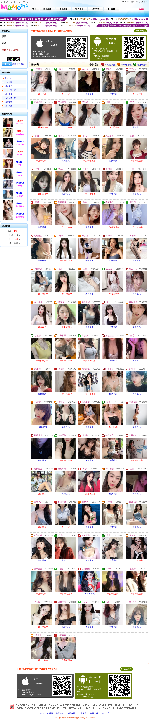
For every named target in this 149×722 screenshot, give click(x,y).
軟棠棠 (20, 154)
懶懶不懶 (20, 206)
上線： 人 (13, 231)
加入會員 (82, 713)
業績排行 (8, 78)
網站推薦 (8, 94)
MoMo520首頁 (128, 1)
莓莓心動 (20, 144)
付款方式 (105, 713)
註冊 (14, 64)
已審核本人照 (10, 98)
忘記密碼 (20, 64)
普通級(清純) (142, 65)
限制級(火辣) (110, 65)
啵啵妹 (20, 186)
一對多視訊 (42, 427)
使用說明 (94, 713)
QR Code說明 (140, 31)
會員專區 (71, 713)
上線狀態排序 (10, 90)
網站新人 (8, 86)
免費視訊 (89, 94)
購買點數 (59, 713)
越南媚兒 (20, 123)
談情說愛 (8, 102)
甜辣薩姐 (20, 217)
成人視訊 (8, 106)
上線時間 (8, 82)
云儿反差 (20, 134)
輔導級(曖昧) (126, 65)
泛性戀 (20, 196)
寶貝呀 (20, 175)
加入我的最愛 (141, 1)
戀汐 (20, 165)
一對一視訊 (90, 594)
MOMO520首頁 (46, 713)
